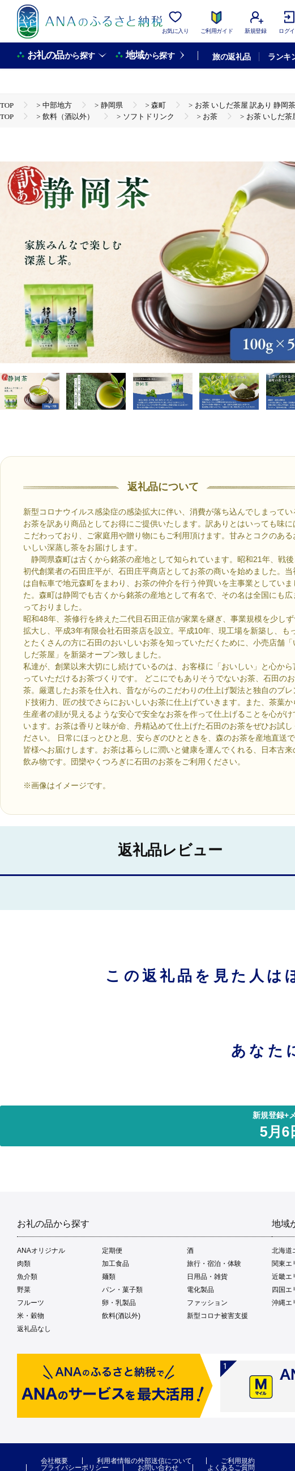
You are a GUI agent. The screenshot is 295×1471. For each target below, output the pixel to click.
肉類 (24, 1264)
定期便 (112, 1251)
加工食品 (115, 1264)
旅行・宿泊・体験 (214, 1264)
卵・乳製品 (119, 1303)
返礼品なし (34, 1329)
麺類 (109, 1277)
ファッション (207, 1303)
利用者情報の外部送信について (144, 1461)
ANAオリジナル (41, 1251)
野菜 (24, 1290)
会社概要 (54, 1461)
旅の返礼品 (231, 56)
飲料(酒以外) (121, 1316)
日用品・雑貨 (207, 1277)
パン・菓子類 (122, 1290)
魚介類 (27, 1277)
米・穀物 (30, 1316)
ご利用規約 (238, 1461)
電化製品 (200, 1290)
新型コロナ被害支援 (217, 1316)
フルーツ (30, 1303)
